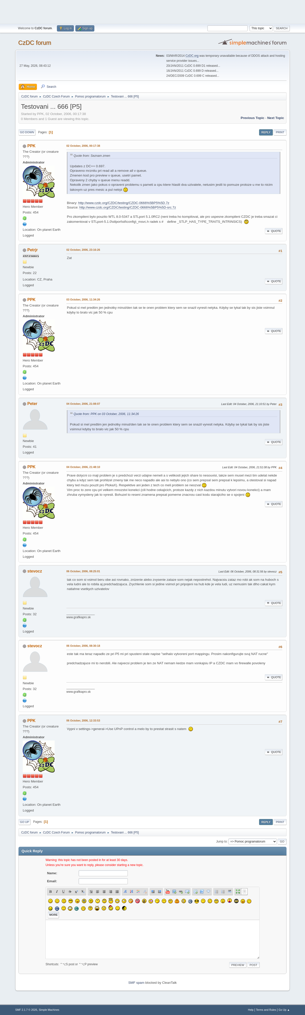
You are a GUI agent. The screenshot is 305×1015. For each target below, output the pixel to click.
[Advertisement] (152, 11)
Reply (265, 132)
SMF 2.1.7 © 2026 (26, 1009)
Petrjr (32, 250)
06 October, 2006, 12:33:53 (83, 720)
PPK (31, 146)
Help (250, 1009)
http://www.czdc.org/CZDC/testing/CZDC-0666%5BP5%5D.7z (123, 203)
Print (280, 132)
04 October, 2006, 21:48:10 (83, 467)
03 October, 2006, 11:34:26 (83, 299)
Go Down (27, 132)
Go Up (24, 822)
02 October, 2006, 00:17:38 (83, 145)
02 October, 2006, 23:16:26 (83, 249)
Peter (32, 404)
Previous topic (252, 118)
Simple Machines (49, 1009)
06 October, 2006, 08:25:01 (83, 571)
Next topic (275, 118)
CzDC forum (34, 42)
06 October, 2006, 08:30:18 (83, 645)
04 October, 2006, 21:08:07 (83, 403)
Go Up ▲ (284, 1009)
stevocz (34, 571)
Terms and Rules (266, 1009)
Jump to (221, 841)
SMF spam (136, 982)
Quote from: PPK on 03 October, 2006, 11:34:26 (106, 414)
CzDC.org (192, 56)
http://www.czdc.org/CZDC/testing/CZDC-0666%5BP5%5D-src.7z (127, 207)
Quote (273, 231)
